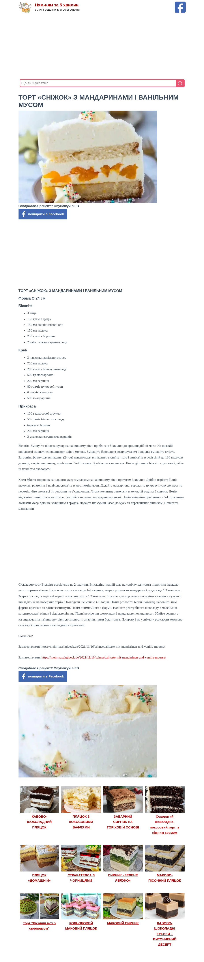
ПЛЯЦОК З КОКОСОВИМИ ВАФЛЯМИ (81, 822)
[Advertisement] (102, 46)
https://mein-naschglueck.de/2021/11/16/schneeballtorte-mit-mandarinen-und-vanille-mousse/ (103, 657)
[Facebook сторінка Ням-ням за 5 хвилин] (180, 4)
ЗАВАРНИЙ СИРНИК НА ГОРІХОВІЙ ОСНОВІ (123, 822)
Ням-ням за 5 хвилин (57, 5)
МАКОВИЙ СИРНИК (123, 923)
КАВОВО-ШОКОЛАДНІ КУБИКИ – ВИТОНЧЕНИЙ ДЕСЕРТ (164, 934)
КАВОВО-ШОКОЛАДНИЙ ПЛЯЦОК (39, 822)
